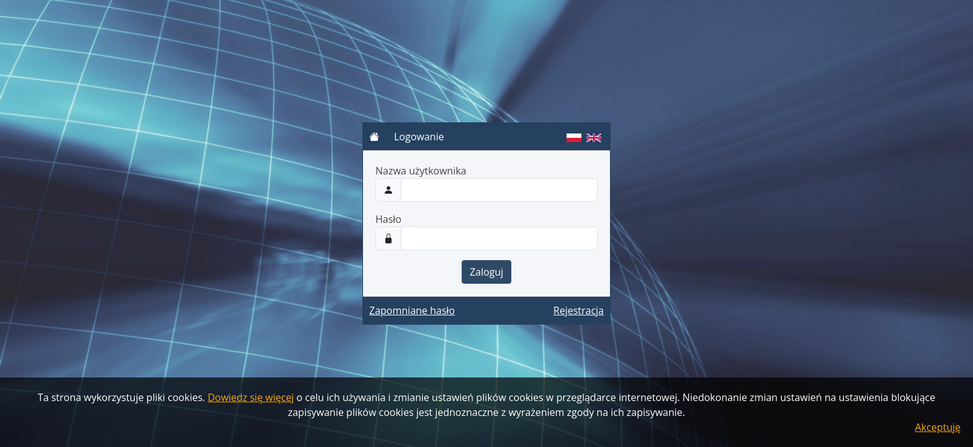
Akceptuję (938, 427)
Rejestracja (579, 310)
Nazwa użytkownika (421, 171)
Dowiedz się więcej (251, 397)
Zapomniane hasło (412, 310)
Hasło (388, 219)
